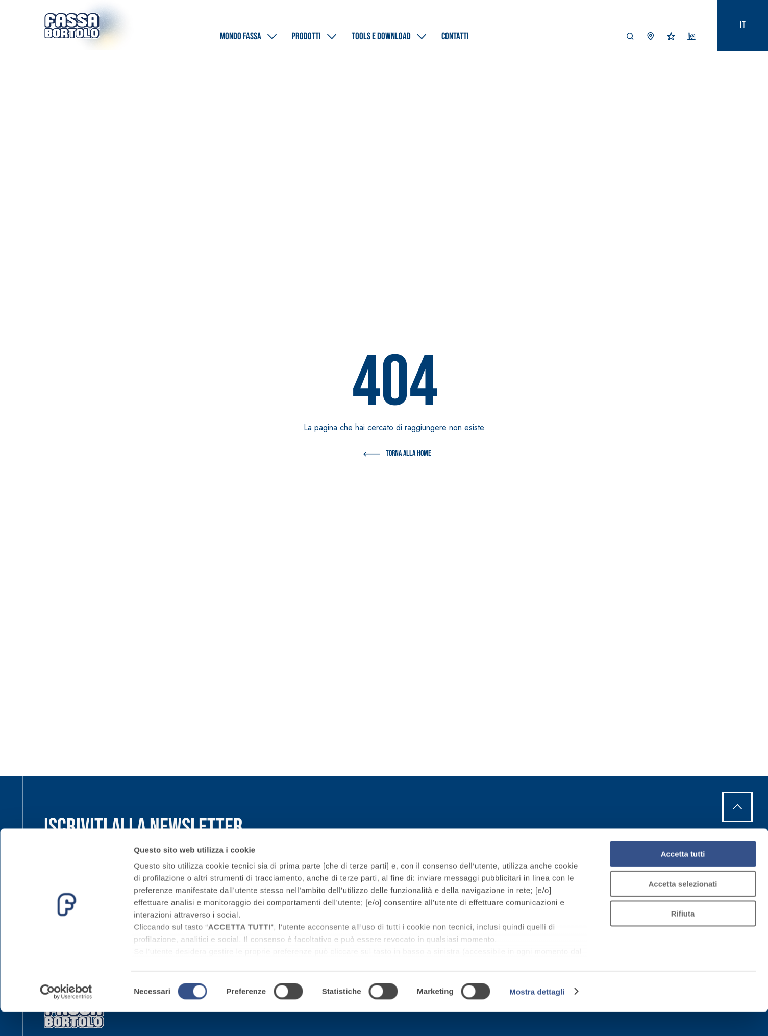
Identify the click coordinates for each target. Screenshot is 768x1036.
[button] (630, 39)
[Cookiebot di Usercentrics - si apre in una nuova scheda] (66, 1016)
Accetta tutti (683, 878)
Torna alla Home (395, 454)
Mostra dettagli (536, 1016)
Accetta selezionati (682, 908)
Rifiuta (683, 938)
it (743, 25)
